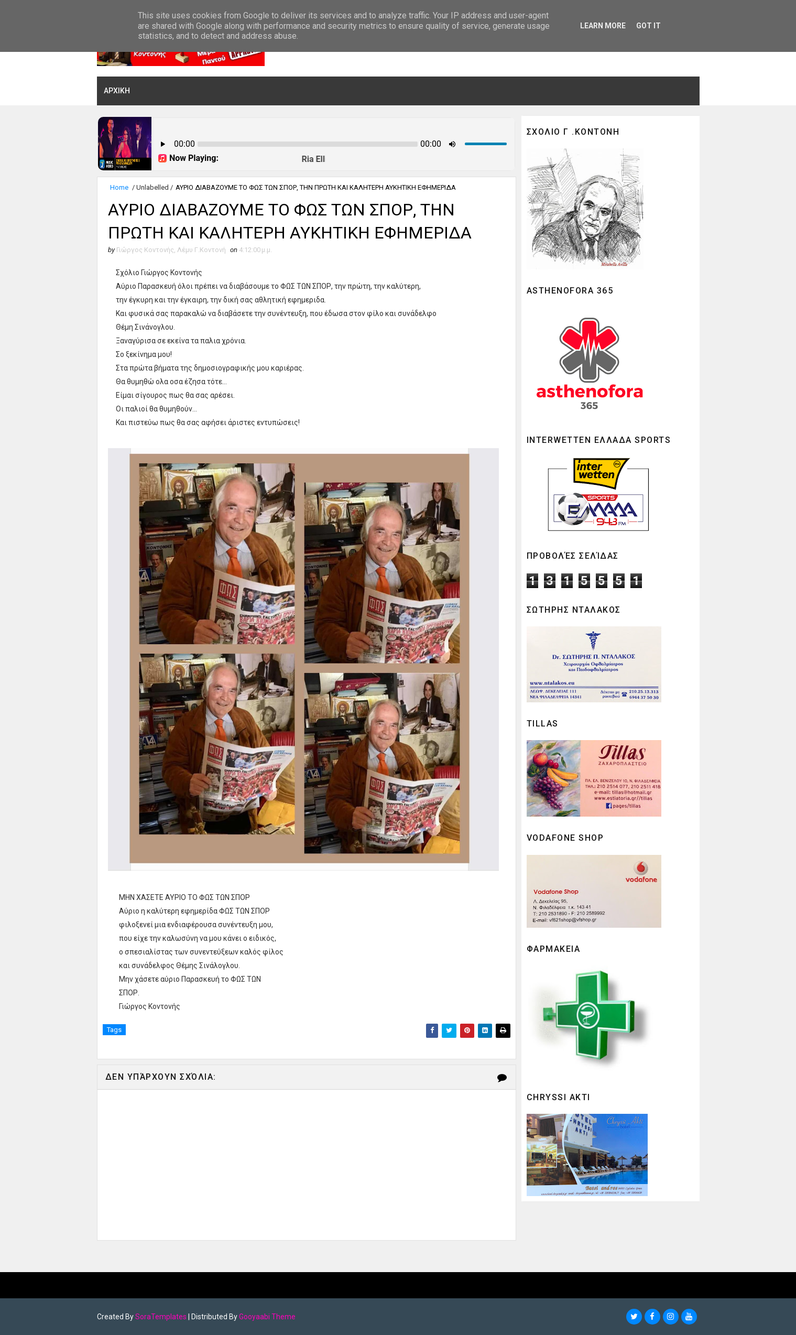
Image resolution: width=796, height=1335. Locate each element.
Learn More (603, 25)
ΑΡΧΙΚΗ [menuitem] (117, 90)
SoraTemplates (161, 1316)
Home (119, 187)
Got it (648, 25)
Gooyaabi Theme (267, 1316)
